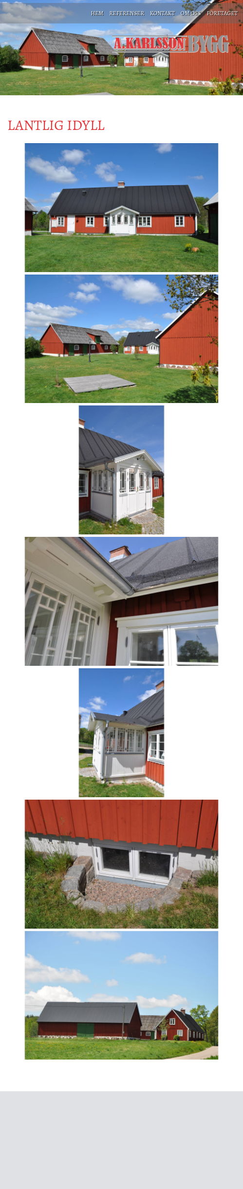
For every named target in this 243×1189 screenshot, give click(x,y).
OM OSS (191, 13)
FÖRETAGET (222, 13)
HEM (97, 13)
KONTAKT (162, 13)
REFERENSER (126, 13)
